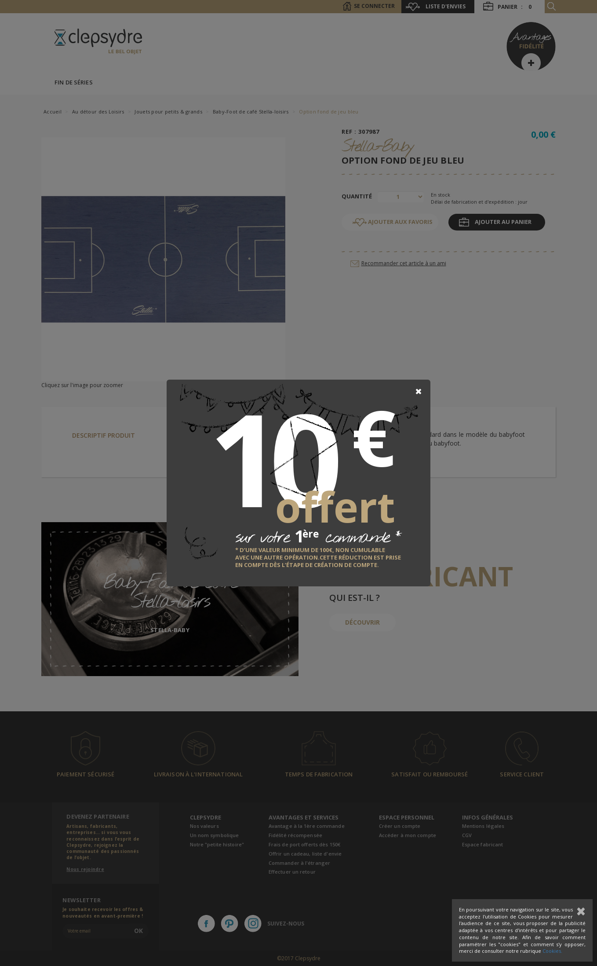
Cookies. (552, 951)
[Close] (418, 391)
